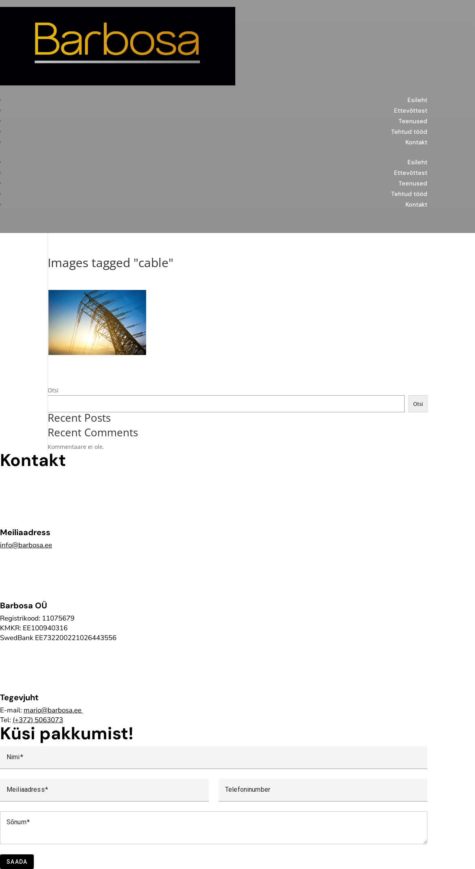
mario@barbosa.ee (52, 710)
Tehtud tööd (409, 132)
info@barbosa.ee (26, 545)
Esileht (417, 100)
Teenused (412, 121)
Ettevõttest (410, 111)
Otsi (53, 390)
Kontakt (416, 142)
